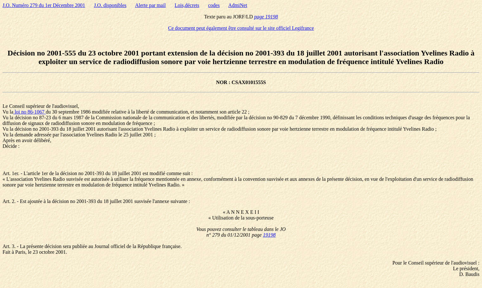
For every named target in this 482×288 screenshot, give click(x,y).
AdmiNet (237, 5)
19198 (269, 235)
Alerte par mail (150, 5)
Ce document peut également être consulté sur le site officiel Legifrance (241, 28)
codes (214, 5)
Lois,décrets (187, 5)
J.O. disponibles (110, 5)
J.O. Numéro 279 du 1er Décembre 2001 (44, 5)
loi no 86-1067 (29, 112)
